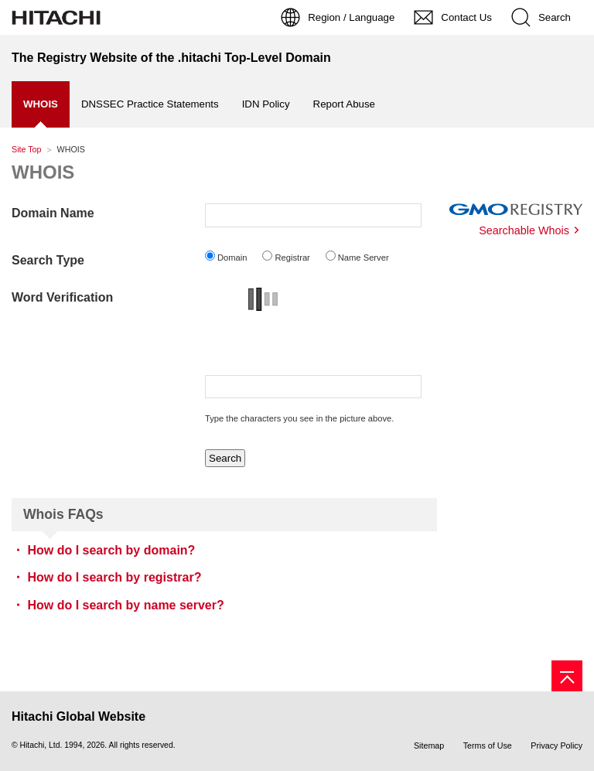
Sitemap (429, 745)
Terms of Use (487, 745)
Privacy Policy (556, 745)
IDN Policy (266, 104)
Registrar (292, 257)
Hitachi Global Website (78, 716)
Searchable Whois (524, 230)
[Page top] (566, 675)
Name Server (363, 257)
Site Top (27, 149)
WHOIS (43, 172)
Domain (232, 257)
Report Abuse (344, 104)
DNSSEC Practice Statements (150, 104)
